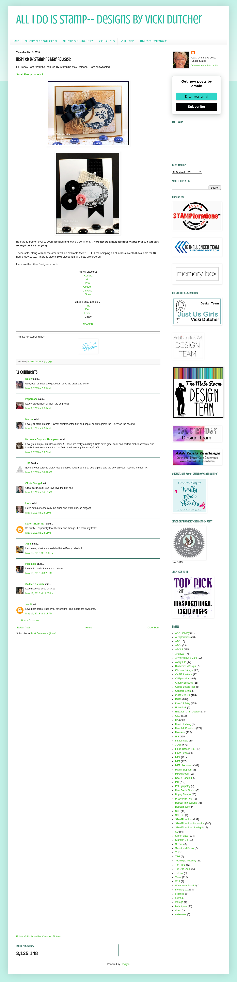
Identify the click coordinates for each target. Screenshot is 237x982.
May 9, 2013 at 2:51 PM (38, 532)
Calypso (88, 290)
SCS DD (179, 815)
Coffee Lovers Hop (185, 686)
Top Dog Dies (182, 869)
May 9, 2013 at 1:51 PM (38, 512)
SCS (177, 811)
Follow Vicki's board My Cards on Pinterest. (39, 936)
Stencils (179, 844)
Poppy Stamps (183, 794)
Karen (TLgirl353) (35, 523)
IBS (177, 736)
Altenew (179, 653)
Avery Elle (180, 662)
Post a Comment (30, 620)
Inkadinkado (181, 740)
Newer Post (23, 627)
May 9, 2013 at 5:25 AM (38, 388)
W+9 (177, 881)
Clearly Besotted (184, 682)
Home (16, 41)
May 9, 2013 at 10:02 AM (38, 472)
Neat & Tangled (183, 778)
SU (177, 831)
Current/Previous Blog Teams (78, 41)
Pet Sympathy (182, 786)
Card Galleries (107, 41)
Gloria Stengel (33, 483)
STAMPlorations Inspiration (190, 823)
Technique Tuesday (185, 860)
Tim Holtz (180, 864)
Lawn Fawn (181, 753)
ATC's (178, 645)
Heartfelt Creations (185, 728)
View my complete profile (204, 65)
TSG (177, 856)
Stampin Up (181, 839)
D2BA (178, 699)
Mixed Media (182, 773)
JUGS (178, 744)
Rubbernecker (182, 806)
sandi (28, 604)
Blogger (125, 964)
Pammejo (30, 563)
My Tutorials (127, 41)
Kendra (88, 275)
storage (179, 902)
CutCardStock (182, 695)
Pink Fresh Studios (185, 790)
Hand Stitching (183, 724)
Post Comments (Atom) (43, 633)
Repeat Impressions (186, 802)
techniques (181, 906)
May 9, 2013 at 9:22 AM (38, 452)
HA (177, 720)
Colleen (88, 286)
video (178, 910)
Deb (88, 309)
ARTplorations (183, 637)
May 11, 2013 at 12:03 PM (39, 593)
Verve (178, 877)
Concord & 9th (183, 691)
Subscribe (196, 107)
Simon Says (181, 835)
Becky (28, 379)
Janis (28, 543)
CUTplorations (183, 678)
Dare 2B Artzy (182, 703)
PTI (177, 782)
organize (180, 893)
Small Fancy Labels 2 (29, 74)
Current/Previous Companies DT (41, 41)
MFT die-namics (184, 765)
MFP (177, 757)
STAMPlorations (184, 819)
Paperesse (31, 399)
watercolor (180, 914)
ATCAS (179, 649)
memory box (182, 889)
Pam (88, 283)
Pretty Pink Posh (184, 798)
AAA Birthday (182, 633)
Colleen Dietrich (34, 584)
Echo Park (180, 707)
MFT (177, 761)
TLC (177, 852)
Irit (87, 279)
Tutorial (179, 873)
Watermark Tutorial (185, 885)
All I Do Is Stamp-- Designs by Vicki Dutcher (109, 19)
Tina (88, 305)
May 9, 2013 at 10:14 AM (38, 492)
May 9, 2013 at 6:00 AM (38, 408)
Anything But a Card (186, 657)
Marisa (29, 419)
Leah (88, 313)
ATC (177, 641)
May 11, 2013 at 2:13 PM (38, 613)
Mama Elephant (183, 769)
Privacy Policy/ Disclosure (153, 41)
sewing (179, 898)
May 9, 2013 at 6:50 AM (38, 428)
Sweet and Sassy (184, 848)
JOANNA (88, 324)
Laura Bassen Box (185, 749)
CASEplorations (183, 674)
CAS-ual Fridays (184, 670)
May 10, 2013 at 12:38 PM (39, 553)
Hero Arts (180, 732)
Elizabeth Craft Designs (188, 711)
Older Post (153, 627)
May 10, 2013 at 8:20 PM (38, 573)
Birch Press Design (185, 666)
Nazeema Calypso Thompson (42, 439)
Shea (88, 294)
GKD (177, 715)
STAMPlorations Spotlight (189, 827)
